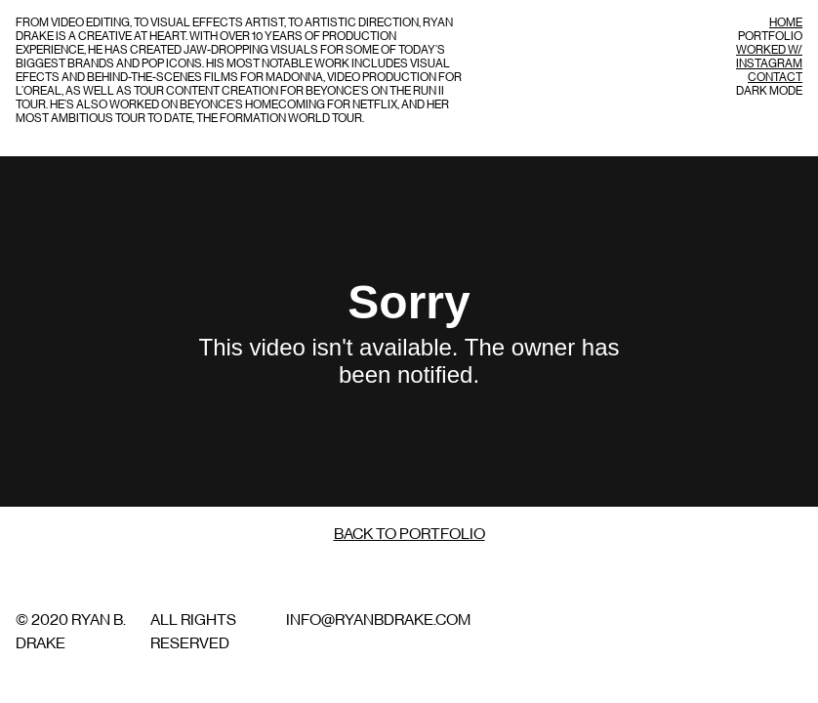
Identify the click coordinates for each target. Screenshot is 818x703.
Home (785, 22)
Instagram (769, 63)
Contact (775, 77)
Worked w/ (769, 50)
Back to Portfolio (409, 534)
